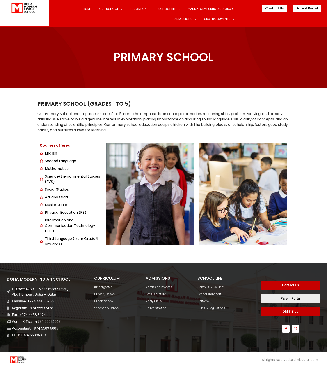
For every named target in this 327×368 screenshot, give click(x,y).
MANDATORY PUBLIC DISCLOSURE (211, 9)
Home (87, 9)
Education (140, 9)
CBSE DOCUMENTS (219, 19)
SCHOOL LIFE (169, 9)
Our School (110, 9)
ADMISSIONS (185, 19)
